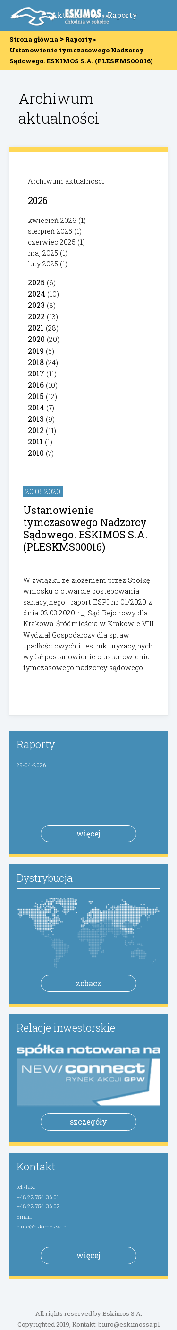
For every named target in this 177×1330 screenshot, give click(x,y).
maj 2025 (43, 252)
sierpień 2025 (50, 231)
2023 (36, 305)
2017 (36, 373)
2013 (36, 419)
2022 (36, 316)
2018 (36, 362)
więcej (88, 833)
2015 (36, 396)
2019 (36, 351)
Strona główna (33, 39)
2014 (36, 407)
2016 (36, 385)
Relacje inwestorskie (66, 1027)
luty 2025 (43, 263)
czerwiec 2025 (52, 242)
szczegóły (88, 1121)
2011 (35, 441)
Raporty (122, 15)
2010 (36, 453)
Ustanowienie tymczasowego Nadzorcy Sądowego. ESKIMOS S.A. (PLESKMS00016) (85, 528)
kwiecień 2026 (52, 220)
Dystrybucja (45, 878)
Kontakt (36, 1166)
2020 (36, 339)
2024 (36, 293)
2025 (36, 282)
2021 (36, 327)
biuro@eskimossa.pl (42, 1226)
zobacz (88, 983)
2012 (36, 430)
